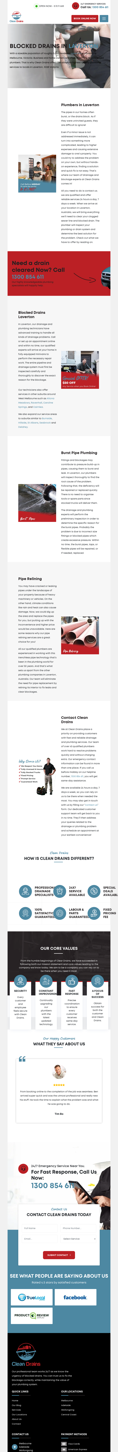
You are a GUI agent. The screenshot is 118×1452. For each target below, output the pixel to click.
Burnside (47, 418)
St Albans (33, 423)
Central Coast (68, 1415)
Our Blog (16, 1405)
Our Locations (19, 1415)
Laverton (76, 53)
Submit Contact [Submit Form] (59, 1255)
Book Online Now (85, 18)
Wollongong (67, 1410)
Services (16, 1410)
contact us (91, 805)
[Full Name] (40, 1228)
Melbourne (67, 1401)
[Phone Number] (78, 1228)
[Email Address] (40, 1239)
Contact (16, 1424)
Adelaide (66, 1405)
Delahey (23, 427)
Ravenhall (36, 403)
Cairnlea (38, 407)
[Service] (78, 1239)
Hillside (22, 423)
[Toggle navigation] (104, 18)
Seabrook (45, 423)
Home (15, 1401)
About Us (17, 1419)
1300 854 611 (100, 7)
